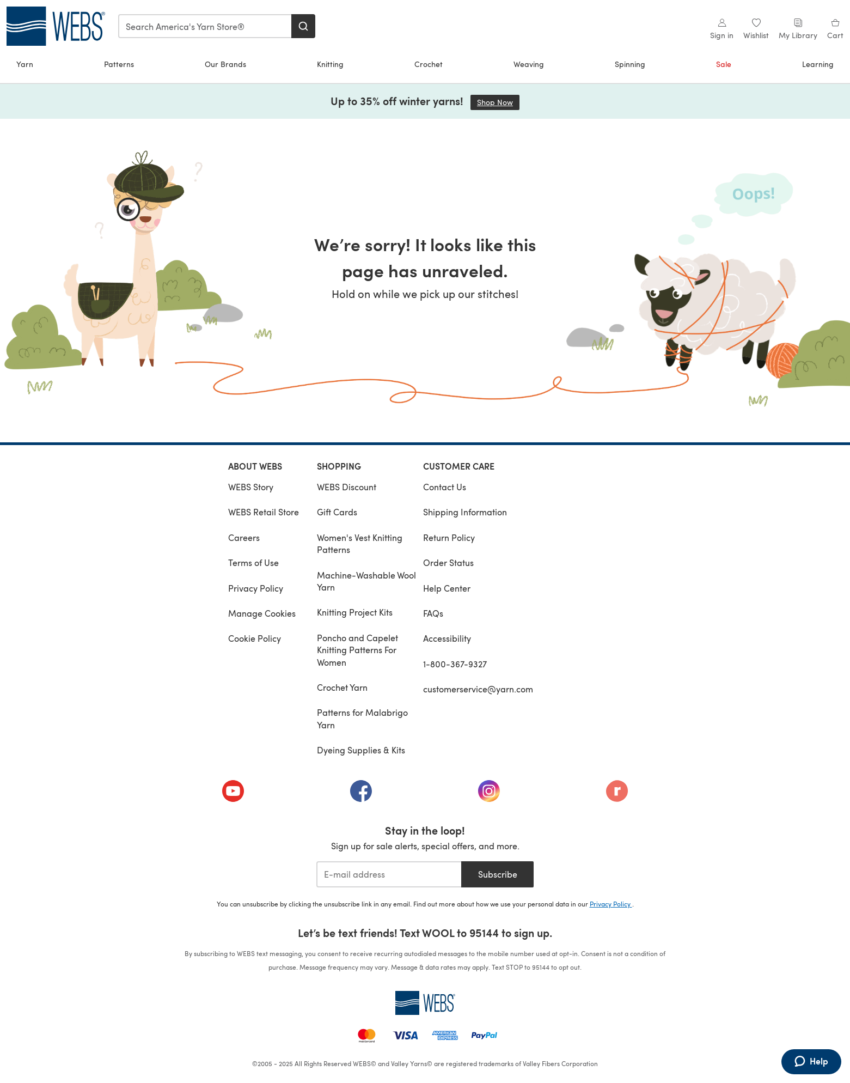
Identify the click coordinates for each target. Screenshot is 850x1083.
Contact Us (444, 486)
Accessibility (447, 638)
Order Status (448, 562)
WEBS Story (250, 486)
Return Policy (449, 537)
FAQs (433, 613)
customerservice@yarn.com (478, 689)
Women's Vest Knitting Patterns (359, 543)
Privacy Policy (255, 588)
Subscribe (497, 874)
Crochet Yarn (342, 687)
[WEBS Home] (425, 1003)
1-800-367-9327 (455, 664)
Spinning (630, 64)
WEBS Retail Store (263, 512)
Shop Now (498, 102)
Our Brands (225, 64)
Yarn (24, 64)
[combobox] (205, 26)
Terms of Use (253, 562)
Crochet (428, 64)
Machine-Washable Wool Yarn (366, 581)
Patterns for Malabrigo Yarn (362, 718)
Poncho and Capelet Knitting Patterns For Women (357, 650)
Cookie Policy (254, 638)
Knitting (330, 64)
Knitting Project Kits (355, 612)
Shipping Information (465, 512)
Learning (818, 64)
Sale (723, 64)
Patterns (119, 64)
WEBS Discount (346, 486)
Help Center (446, 588)
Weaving (528, 64)
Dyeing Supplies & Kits (361, 750)
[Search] (303, 26)
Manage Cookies (262, 613)
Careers (244, 537)
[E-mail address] (389, 874)
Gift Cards (337, 512)
